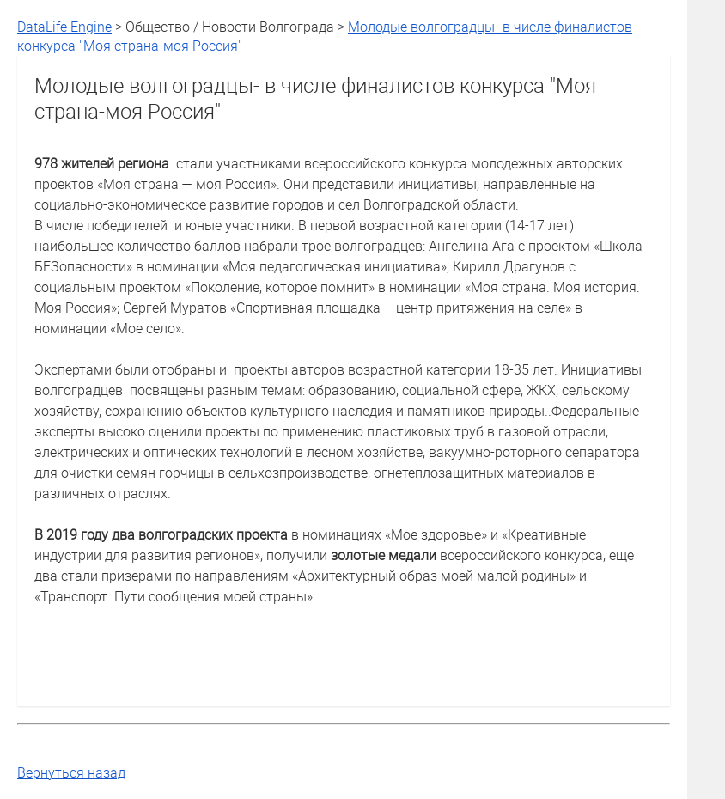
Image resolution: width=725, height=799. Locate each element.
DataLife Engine (64, 26)
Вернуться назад (71, 772)
